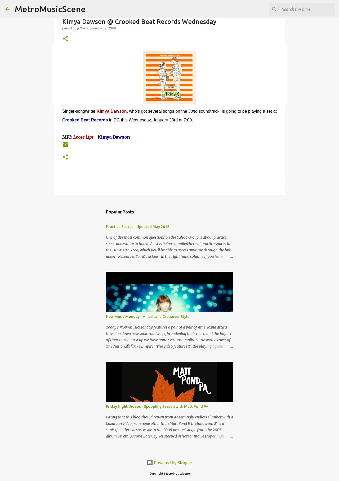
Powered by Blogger (169, 462)
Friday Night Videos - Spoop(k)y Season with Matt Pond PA (157, 406)
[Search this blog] (307, 9)
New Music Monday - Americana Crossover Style (147, 316)
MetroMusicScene (50, 9)
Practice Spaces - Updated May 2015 (137, 227)
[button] (65, 39)
